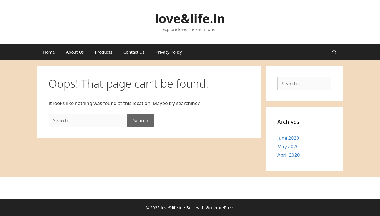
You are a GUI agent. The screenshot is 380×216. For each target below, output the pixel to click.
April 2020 (288, 155)
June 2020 (288, 138)
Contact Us (134, 52)
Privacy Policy (169, 52)
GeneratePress (220, 207)
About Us (75, 52)
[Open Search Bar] (334, 52)
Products (103, 52)
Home (49, 52)
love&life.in (190, 18)
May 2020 (288, 146)
